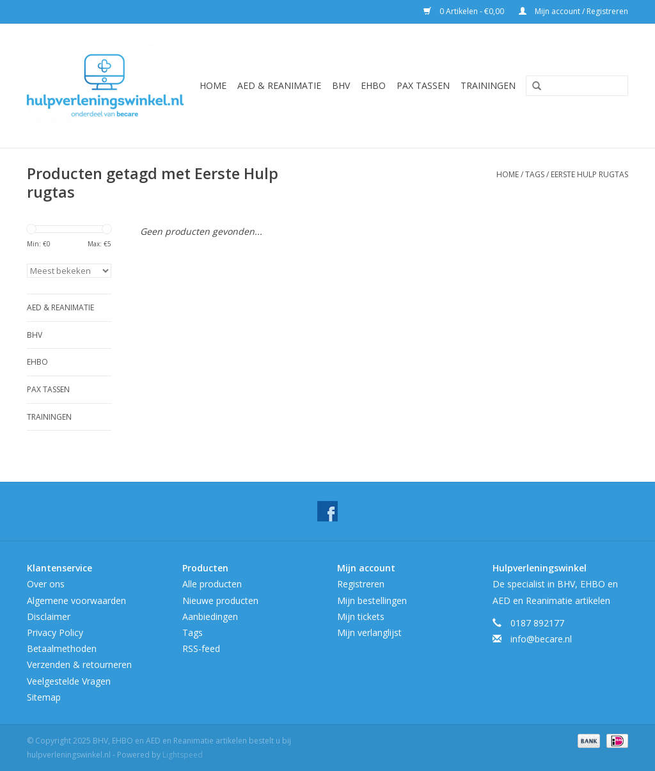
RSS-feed (201, 648)
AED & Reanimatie (279, 85)
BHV (341, 85)
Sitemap (44, 697)
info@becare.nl (541, 639)
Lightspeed (182, 754)
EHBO (373, 85)
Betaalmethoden (62, 648)
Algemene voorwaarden (76, 600)
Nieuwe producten (220, 600)
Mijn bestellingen (372, 600)
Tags (534, 174)
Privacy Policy (55, 632)
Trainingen (488, 85)
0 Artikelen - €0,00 (464, 11)
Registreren (360, 584)
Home (213, 85)
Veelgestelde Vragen (69, 681)
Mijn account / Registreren (573, 11)
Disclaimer (48, 616)
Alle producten (212, 584)
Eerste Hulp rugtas (589, 174)
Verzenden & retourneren (79, 664)
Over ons (46, 584)
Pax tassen (423, 85)
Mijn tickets (360, 616)
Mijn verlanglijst (369, 632)
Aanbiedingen (210, 616)
